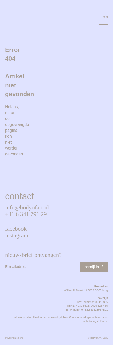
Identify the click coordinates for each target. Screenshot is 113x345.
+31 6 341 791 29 (26, 214)
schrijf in (92, 267)
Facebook (16, 229)
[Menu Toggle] (103, 20)
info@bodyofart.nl (27, 207)
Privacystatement (14, 338)
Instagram (16, 235)
